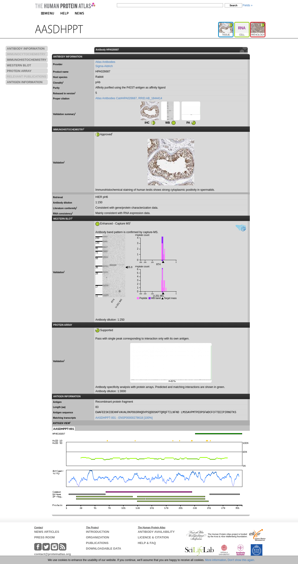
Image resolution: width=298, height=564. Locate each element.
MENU (47, 13)
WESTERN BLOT (19, 65)
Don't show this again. (241, 560)
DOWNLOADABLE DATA (103, 548)
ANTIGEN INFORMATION (25, 82)
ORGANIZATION (97, 537)
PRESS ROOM (44, 537)
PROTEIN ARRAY (19, 71)
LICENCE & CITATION (153, 537)
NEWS (79, 13)
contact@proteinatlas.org (52, 554)
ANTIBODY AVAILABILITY (156, 531)
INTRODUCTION (97, 531)
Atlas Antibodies (105, 62)
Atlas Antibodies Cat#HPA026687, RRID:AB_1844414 (128, 98)
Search (233, 5)
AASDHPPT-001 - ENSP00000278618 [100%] (123, 417)
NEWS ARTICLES (46, 531)
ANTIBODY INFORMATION (26, 48)
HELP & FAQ (147, 543)
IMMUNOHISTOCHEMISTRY (27, 59)
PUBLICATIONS (97, 543)
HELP (64, 13)
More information (215, 560)
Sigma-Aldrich (104, 66)
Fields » (247, 5)
